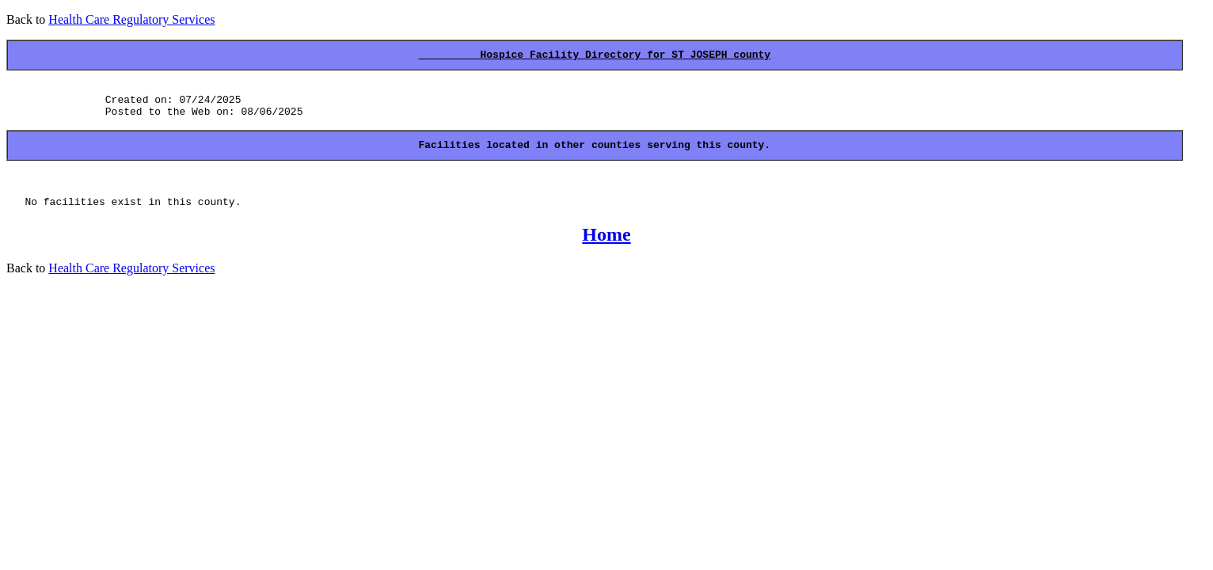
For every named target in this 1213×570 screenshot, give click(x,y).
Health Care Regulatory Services (131, 19)
